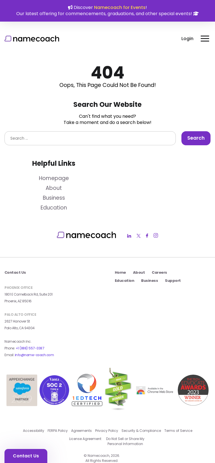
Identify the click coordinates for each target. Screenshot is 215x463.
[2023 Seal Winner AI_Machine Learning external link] (193, 384)
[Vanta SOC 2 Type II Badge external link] (54, 384)
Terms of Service (178, 415)
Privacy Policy (106, 415)
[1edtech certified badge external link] (87, 384)
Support (173, 280)
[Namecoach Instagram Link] (155, 236)
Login (187, 38)
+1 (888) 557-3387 (30, 348)
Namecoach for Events (120, 7)
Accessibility (33, 415)
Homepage (54, 178)
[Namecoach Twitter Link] (139, 236)
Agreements (81, 415)
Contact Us (26, 456)
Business (54, 198)
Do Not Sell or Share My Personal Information (125, 426)
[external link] (155, 384)
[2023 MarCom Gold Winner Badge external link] (118, 384)
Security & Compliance (141, 415)
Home (120, 272)
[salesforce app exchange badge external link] (21, 396)
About (54, 188)
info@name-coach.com (34, 355)
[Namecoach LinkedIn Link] (129, 236)
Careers (159, 272)
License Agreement (85, 423)
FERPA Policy (58, 415)
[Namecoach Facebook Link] (147, 236)
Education (54, 207)
